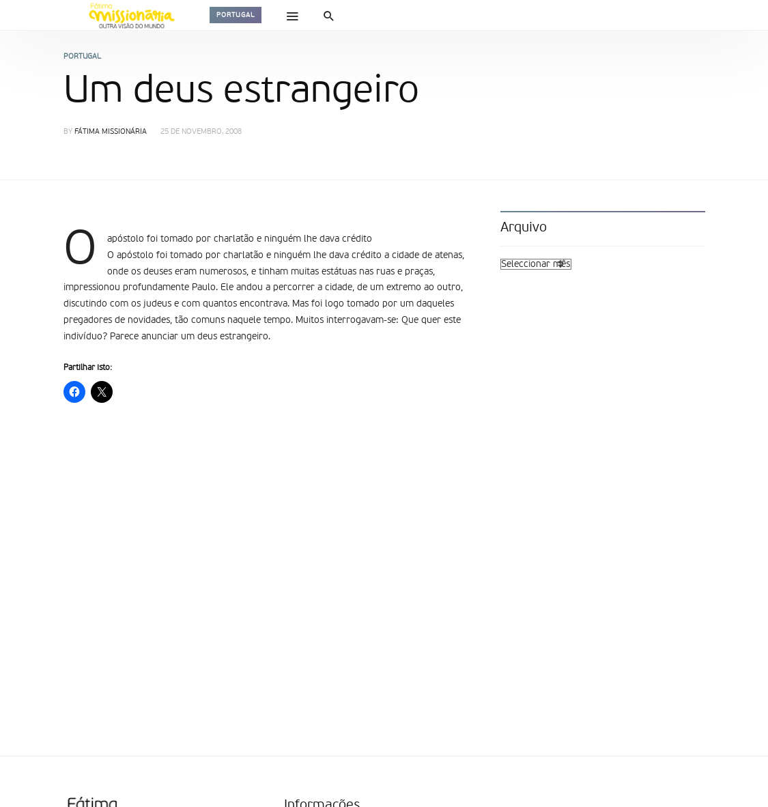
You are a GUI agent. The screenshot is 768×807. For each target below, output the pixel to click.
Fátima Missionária (110, 132)
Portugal (235, 15)
